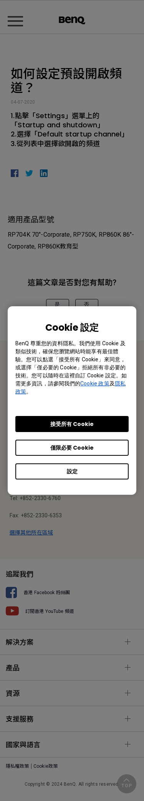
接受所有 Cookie (72, 424)
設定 (72, 471)
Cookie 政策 (94, 383)
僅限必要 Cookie (72, 448)
